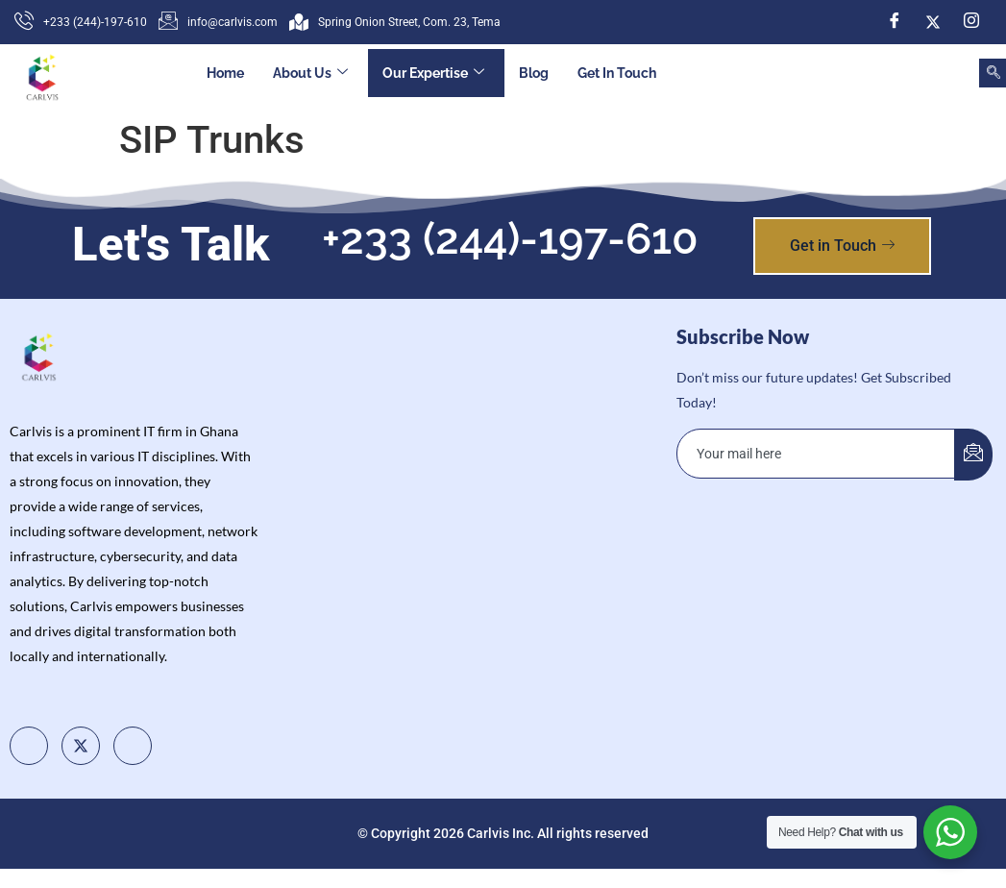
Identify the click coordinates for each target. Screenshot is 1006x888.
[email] (816, 454)
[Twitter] (933, 22)
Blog (534, 73)
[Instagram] (971, 22)
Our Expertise (433, 73)
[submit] (973, 455)
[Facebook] (894, 22)
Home (225, 73)
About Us (310, 73)
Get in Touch (842, 245)
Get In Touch (616, 73)
